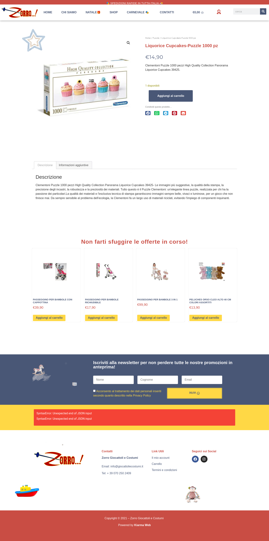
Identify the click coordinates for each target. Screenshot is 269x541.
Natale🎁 (93, 12)
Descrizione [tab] (45, 165)
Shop (114, 12)
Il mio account (161, 457)
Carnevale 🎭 (139, 12)
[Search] (263, 11)
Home (48, 12)
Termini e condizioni (164, 470)
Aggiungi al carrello (170, 95)
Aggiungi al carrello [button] (49, 317)
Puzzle (156, 38)
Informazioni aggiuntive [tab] (73, 165)
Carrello (157, 463)
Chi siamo (68, 12)
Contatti (167, 12)
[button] (128, 43)
